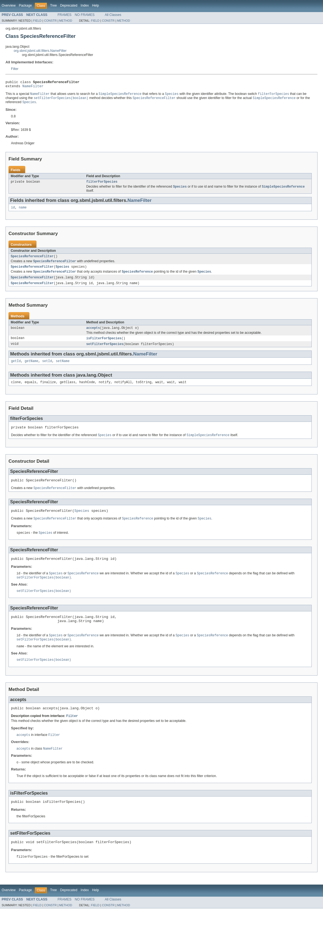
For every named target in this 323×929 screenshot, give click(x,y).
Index (85, 5)
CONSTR (50, 20)
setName (62, 368)
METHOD (65, 20)
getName (31, 368)
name (22, 211)
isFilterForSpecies (103, 345)
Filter (14, 69)
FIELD (37, 20)
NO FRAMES (84, 15)
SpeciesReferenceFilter (32, 260)
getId (16, 368)
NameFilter (33, 87)
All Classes (113, 15)
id (13, 211)
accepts (93, 334)
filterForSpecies (101, 184)
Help (95, 5)
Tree (53, 5)
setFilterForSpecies (104, 351)
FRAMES (65, 15)
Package (25, 5)
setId (47, 368)
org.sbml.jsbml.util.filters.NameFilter (40, 51)
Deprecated (68, 5)
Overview (9, 5)
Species (62, 272)
